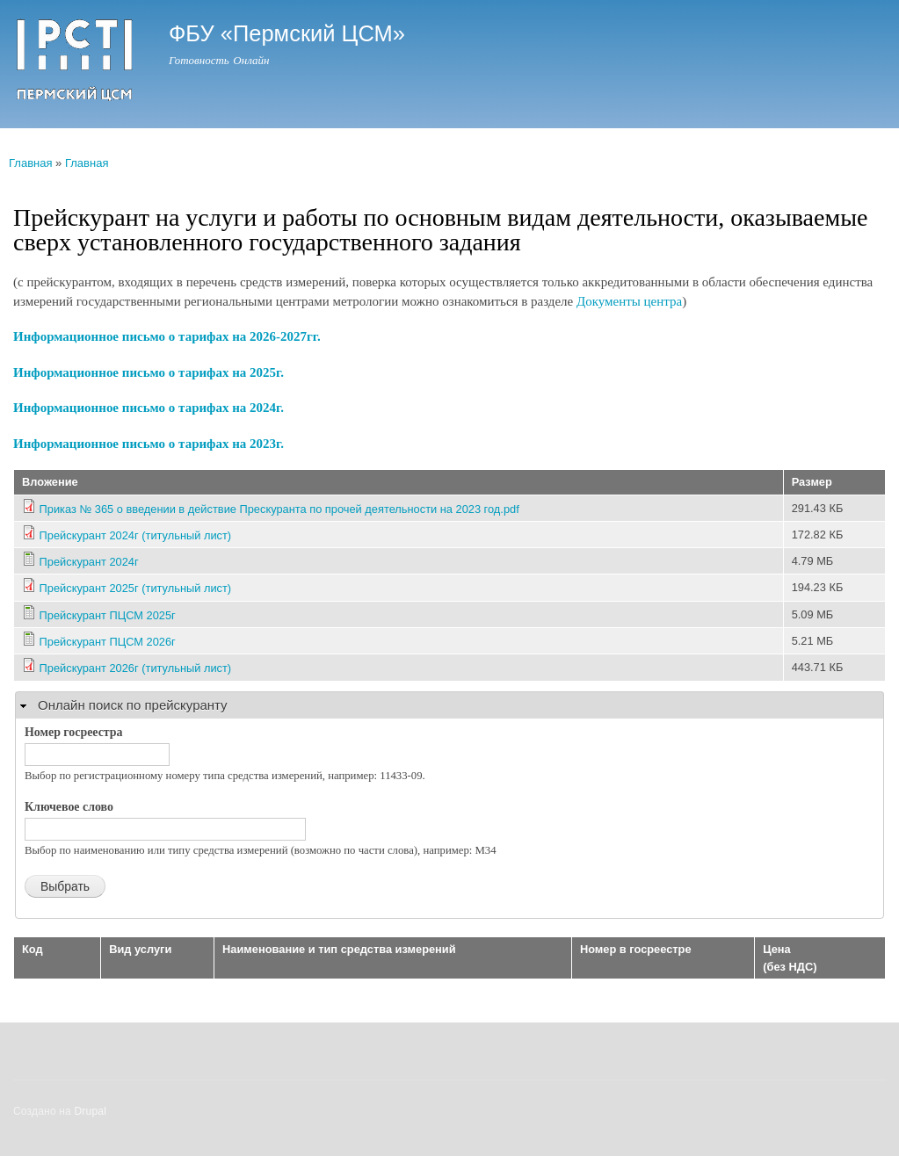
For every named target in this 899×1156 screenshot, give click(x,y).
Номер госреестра (74, 732)
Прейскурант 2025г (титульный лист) (136, 588)
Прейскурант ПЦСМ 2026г (108, 641)
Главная (30, 163)
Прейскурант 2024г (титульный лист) (136, 535)
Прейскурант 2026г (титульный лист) (136, 668)
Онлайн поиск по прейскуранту (133, 704)
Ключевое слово (69, 806)
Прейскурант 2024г (89, 561)
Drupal (91, 1111)
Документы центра (629, 301)
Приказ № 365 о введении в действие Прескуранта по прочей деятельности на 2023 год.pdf (279, 509)
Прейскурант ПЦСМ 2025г (108, 615)
